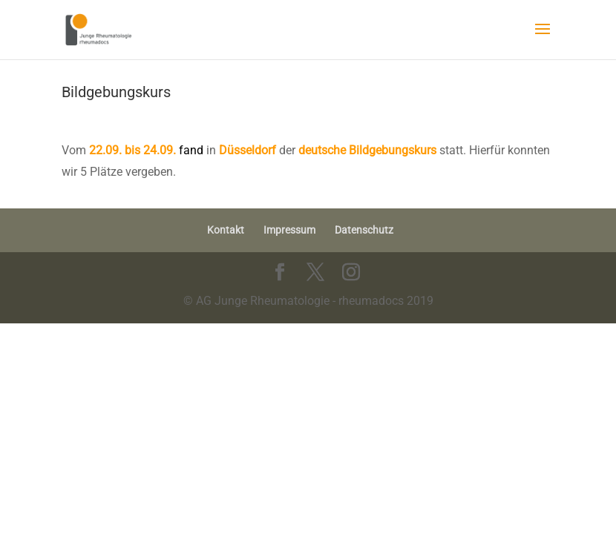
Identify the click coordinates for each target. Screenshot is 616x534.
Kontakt (225, 230)
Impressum (289, 230)
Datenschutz (364, 230)
